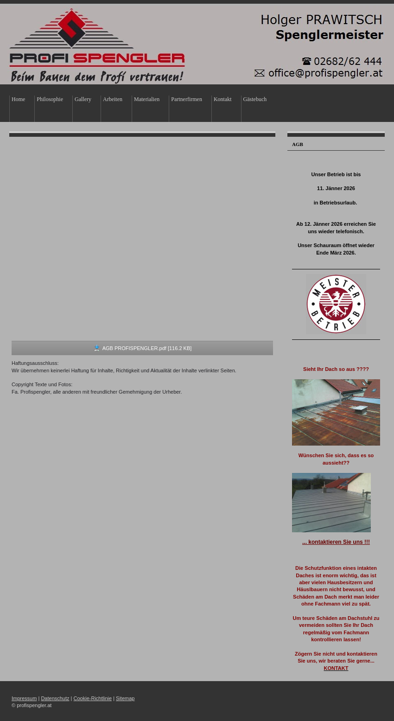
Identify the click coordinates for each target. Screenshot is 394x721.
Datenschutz (55, 698)
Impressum (24, 698)
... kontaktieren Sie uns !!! (336, 542)
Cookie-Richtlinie (93, 698)
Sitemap (125, 698)
